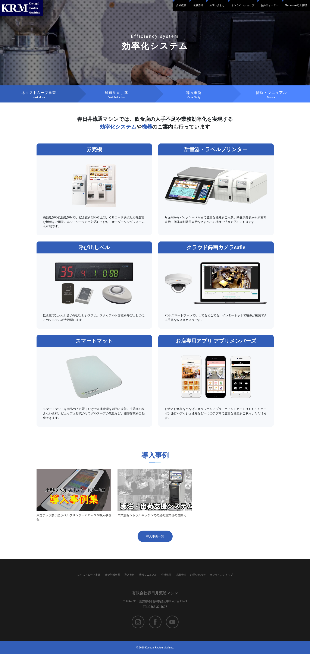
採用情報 (198, 5)
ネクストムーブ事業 (39, 94)
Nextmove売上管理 (296, 5)
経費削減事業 (112, 574)
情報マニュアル (148, 574)
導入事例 (194, 94)
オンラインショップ (242, 5)
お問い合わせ (217, 5)
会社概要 (181, 5)
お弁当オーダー (270, 5)
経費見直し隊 (116, 94)
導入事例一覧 (155, 536)
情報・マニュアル (271, 94)
